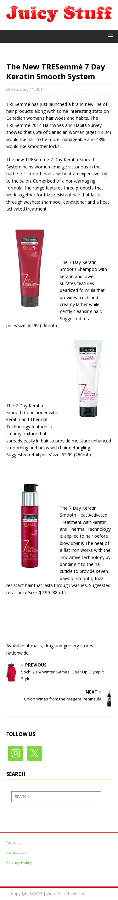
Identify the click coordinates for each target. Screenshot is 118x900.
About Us (15, 842)
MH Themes (96, 894)
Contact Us (16, 852)
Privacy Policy (19, 862)
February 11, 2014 (28, 89)
